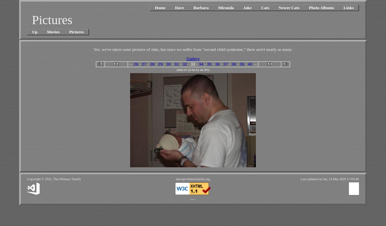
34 (201, 64)
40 (250, 64)
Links (349, 7)
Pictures (76, 32)
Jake (247, 7)
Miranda (226, 7)
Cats (265, 7)
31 (176, 64)
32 (185, 64)
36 (217, 64)
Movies (53, 32)
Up (34, 32)
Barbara (201, 7)
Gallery (193, 58)
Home (160, 7)
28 (152, 64)
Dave (179, 7)
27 (144, 64)
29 (160, 64)
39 (242, 64)
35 (209, 64)
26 (136, 64)
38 (233, 64)
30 (168, 64)
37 (225, 64)
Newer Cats (289, 7)
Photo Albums (321, 7)
